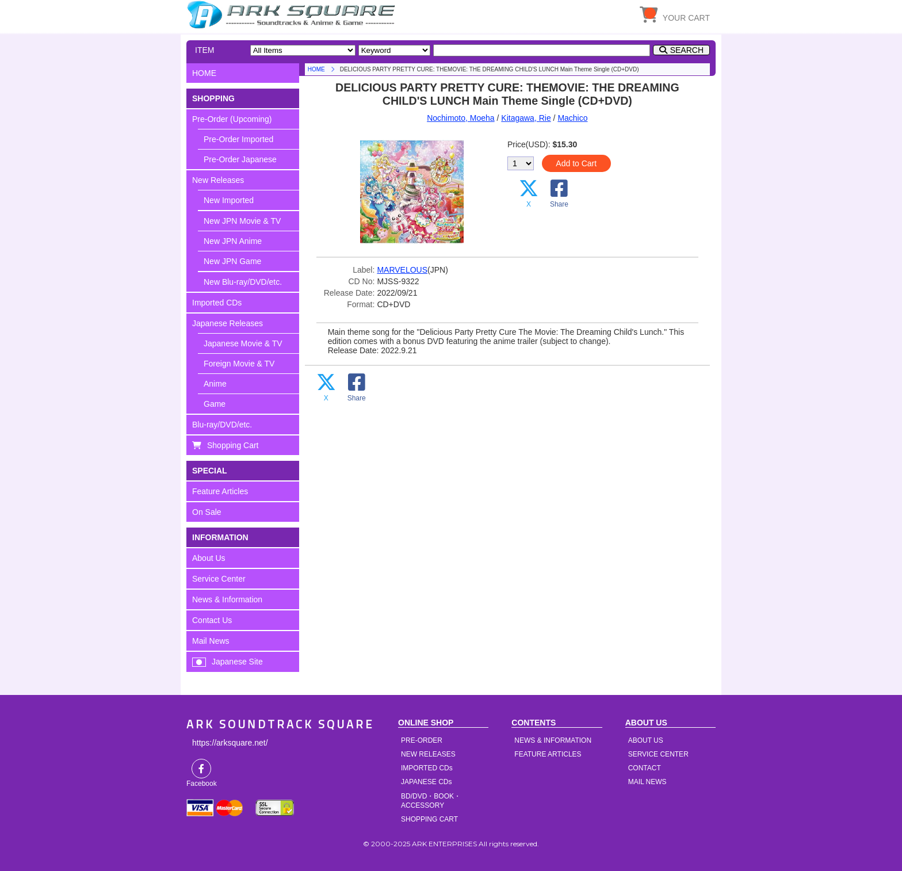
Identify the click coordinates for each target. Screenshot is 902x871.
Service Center (219, 578)
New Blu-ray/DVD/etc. (243, 281)
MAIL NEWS (647, 782)
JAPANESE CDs (426, 782)
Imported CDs (217, 302)
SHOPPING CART (429, 819)
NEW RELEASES (428, 754)
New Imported (229, 200)
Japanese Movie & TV (243, 343)
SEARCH (687, 50)
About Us (209, 558)
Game (215, 403)
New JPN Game (232, 261)
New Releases (218, 180)
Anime (215, 383)
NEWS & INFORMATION (552, 740)
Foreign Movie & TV (239, 363)
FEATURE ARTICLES (547, 754)
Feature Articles (220, 491)
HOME (292, 14)
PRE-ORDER (421, 740)
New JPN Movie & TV (242, 221)
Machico (572, 118)
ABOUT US (645, 740)
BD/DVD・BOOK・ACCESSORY (431, 800)
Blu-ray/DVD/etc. (222, 424)
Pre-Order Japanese (240, 159)
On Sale (206, 512)
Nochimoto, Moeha (461, 118)
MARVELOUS (402, 269)
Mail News (211, 640)
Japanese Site (237, 661)
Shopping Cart (233, 445)
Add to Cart (576, 163)
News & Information (227, 599)
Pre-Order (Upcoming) (232, 119)
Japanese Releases (227, 323)
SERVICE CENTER (658, 754)
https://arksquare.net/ (230, 742)
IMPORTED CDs (427, 768)
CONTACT (644, 768)
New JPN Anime (233, 241)
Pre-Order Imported (238, 139)
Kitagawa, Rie (526, 118)
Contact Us (212, 620)
